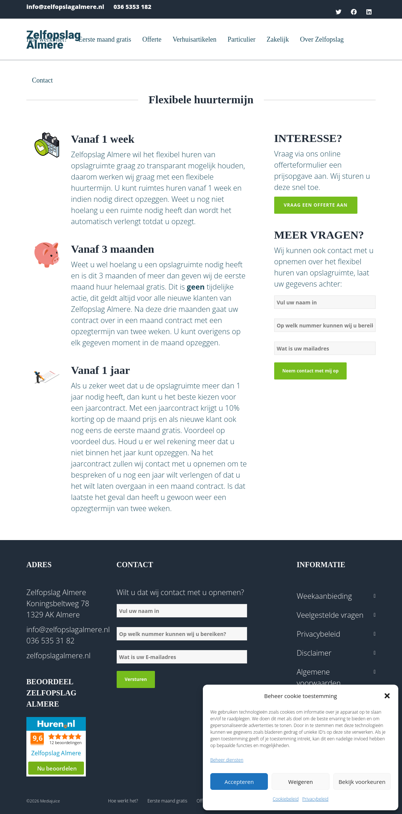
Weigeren (300, 781)
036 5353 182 (132, 7)
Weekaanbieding (324, 596)
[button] (387, 696)
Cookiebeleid (286, 799)
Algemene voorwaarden (319, 677)
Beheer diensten (226, 760)
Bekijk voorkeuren (361, 781)
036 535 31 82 (50, 641)
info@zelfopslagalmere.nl (65, 7)
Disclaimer (314, 653)
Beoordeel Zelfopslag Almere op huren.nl (56, 746)
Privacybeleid (315, 799)
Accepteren (239, 781)
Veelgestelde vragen (330, 615)
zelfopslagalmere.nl (58, 655)
